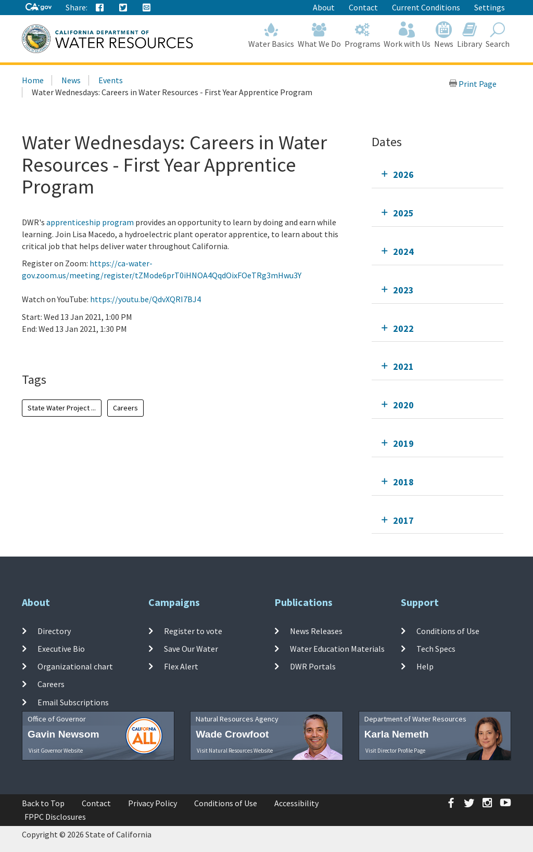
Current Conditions (426, 7)
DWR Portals (313, 666)
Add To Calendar (62, 349)
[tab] (437, 174)
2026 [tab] (403, 174)
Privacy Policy (152, 803)
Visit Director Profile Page (395, 750)
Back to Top (43, 803)
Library (469, 35)
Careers (125, 407)
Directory (54, 630)
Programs (362, 35)
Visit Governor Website (56, 750)
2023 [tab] (403, 290)
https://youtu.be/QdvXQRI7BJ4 (145, 299)
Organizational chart (75, 666)
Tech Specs (435, 648)
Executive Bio (61, 648)
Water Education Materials (337, 648)
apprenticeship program (90, 222)
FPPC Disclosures (55, 816)
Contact (363, 7)
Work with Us (407, 35)
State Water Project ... (62, 407)
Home (33, 80)
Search (497, 35)
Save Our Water (191, 648)
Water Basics (271, 35)
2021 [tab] (403, 366)
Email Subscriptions (73, 702)
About (324, 7)
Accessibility (296, 803)
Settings (489, 7)
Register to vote (193, 630)
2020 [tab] (403, 405)
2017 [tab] (403, 520)
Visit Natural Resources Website (235, 750)
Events (110, 80)
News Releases (316, 630)
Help (425, 666)
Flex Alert (181, 666)
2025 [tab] (403, 213)
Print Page (473, 84)
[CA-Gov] (39, 7)
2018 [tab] (403, 482)
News (444, 35)
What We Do (319, 35)
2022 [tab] (403, 328)
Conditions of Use (447, 630)
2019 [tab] (403, 443)
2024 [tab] (403, 251)
